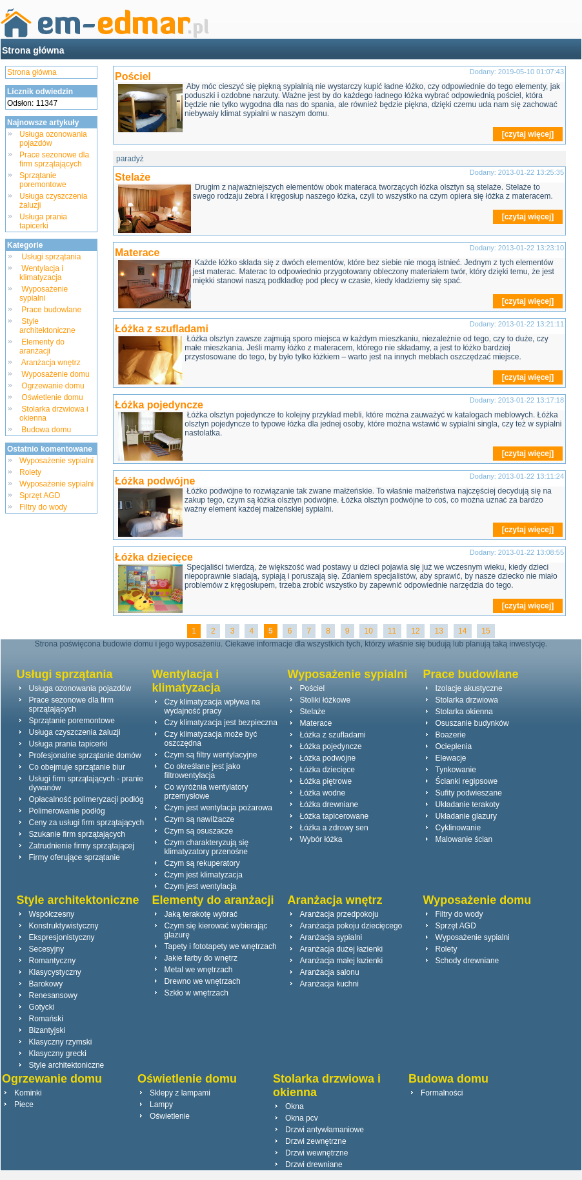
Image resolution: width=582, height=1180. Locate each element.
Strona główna (33, 50)
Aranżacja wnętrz (51, 362)
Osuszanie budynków (472, 723)
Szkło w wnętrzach (196, 992)
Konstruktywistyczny (64, 925)
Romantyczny (52, 960)
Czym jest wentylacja (201, 886)
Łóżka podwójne (155, 480)
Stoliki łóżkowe (325, 700)
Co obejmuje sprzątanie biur (77, 767)
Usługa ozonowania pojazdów (80, 688)
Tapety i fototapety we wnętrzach (221, 946)
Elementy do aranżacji (42, 346)
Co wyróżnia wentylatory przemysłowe (206, 792)
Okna (294, 1106)
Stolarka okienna (464, 711)
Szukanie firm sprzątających (77, 834)
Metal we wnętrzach (199, 969)
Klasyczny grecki (57, 1053)
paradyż (130, 158)
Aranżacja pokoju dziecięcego (351, 925)
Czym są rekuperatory (202, 863)
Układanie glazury (466, 816)
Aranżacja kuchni (329, 983)
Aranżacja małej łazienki (341, 960)
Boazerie (451, 734)
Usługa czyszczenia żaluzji (75, 732)
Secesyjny (47, 949)
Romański (46, 1018)
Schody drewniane (467, 960)
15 (485, 630)
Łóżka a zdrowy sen (334, 827)
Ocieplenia (454, 746)
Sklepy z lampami (180, 1092)
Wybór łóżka (321, 839)
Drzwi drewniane (314, 1164)
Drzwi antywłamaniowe (324, 1129)
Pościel (133, 76)
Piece (24, 1104)
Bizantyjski (47, 1030)
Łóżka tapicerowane (334, 816)
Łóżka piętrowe (326, 781)
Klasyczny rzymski (60, 1041)
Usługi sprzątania (51, 256)
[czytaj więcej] (528, 134)
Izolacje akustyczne (469, 688)
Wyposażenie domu (55, 374)
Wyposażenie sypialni (43, 294)
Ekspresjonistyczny (62, 937)
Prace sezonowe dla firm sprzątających (54, 159)
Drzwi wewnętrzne (316, 1152)
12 (415, 630)
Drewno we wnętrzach (203, 981)
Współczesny (52, 914)
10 (368, 630)
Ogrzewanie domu (52, 385)
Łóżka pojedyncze (159, 404)
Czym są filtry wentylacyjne (211, 754)
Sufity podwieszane (469, 792)
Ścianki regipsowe (467, 781)
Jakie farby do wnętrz (201, 958)
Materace (137, 252)
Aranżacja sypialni (331, 937)
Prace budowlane (51, 309)
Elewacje (451, 758)
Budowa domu (46, 429)
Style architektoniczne (48, 326)
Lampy (161, 1104)
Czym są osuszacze (199, 830)
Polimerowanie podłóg (67, 810)
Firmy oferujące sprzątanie (74, 857)
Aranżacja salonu (329, 972)
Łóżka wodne (323, 792)
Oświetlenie (170, 1116)
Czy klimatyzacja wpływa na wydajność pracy (213, 706)
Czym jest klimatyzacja (204, 874)
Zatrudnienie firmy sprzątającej (81, 845)
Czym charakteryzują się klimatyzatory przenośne (207, 847)
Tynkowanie (456, 769)
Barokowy (46, 983)
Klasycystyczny (55, 972)
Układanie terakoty (467, 804)
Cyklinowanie (458, 827)
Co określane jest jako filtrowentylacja (203, 771)
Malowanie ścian (464, 839)
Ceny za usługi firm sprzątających (87, 822)
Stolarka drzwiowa (467, 700)
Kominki (28, 1092)
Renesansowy (53, 995)
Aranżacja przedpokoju (339, 914)
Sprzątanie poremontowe (42, 180)
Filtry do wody (43, 507)
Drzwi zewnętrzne (315, 1141)
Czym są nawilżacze (200, 819)
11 (392, 630)
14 (462, 630)
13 (438, 630)
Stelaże (132, 177)
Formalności (442, 1092)
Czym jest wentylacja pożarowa (218, 807)
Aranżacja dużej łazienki (341, 949)
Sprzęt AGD (39, 495)
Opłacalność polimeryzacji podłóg (86, 799)
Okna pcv (301, 1118)
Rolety (30, 472)
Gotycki (42, 1007)
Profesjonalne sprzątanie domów (85, 755)
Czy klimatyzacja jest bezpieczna (221, 722)
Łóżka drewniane (329, 804)
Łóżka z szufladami (161, 328)
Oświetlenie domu (52, 397)
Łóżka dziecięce (154, 557)
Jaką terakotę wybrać (201, 914)
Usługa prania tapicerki (43, 221)
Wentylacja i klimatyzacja (41, 273)
